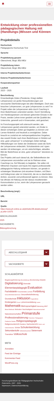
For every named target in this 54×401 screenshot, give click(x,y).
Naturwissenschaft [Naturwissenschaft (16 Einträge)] (39, 309)
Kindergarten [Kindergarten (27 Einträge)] (10, 302)
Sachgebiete (29, 264)
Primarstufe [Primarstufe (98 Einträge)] (31, 313)
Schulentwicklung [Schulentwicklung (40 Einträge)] (30, 327)
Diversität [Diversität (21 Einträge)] (26, 284)
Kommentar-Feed (12, 358)
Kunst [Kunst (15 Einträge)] (18, 302)
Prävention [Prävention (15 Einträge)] (31, 318)
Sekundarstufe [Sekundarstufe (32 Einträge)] (12, 330)
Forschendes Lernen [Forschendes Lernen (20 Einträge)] (24, 292)
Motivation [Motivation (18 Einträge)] (18, 309)
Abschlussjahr (29, 252)
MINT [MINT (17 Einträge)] (46, 306)
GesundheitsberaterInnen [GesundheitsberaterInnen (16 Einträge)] (13, 294)
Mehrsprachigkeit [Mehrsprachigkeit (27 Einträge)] (29, 306)
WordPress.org (11, 363)
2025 (2, 220)
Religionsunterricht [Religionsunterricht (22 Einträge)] (12, 324)
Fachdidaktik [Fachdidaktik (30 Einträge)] (11, 291)
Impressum (6, 386)
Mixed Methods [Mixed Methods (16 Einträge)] (9, 309)
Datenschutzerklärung (20, 386)
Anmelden (9, 349)
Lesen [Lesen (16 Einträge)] (38, 302)
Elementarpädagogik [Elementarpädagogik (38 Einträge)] (16, 287)
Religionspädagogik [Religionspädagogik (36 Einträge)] (26, 321)
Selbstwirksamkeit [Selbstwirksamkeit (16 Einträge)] (25, 331)
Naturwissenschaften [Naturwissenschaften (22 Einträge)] (13, 314)
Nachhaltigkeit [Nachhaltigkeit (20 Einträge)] (27, 309)
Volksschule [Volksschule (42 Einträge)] (20, 334)
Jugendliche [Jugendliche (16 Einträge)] (34, 299)
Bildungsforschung (8, 228)
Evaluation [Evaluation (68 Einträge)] (35, 287)
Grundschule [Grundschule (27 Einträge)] (10, 299)
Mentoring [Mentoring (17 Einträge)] (40, 306)
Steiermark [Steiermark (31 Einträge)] (36, 330)
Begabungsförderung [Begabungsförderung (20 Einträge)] (12, 280)
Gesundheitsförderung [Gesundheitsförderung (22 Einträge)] (29, 295)
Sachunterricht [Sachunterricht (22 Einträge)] (32, 324)
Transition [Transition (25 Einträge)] (9, 334)
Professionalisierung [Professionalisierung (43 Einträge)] (16, 317)
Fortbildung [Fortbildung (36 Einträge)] (39, 291)
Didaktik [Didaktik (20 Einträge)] (43, 280)
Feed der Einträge (13, 353)
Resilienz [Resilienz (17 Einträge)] (23, 324)
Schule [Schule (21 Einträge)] (17, 327)
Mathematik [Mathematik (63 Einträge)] (13, 305)
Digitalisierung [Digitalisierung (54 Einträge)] (14, 283)
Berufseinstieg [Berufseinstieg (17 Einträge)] (34, 280)
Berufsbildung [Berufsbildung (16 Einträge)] (25, 280)
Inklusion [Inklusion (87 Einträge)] (23, 298)
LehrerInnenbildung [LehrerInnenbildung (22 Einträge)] (28, 302)
